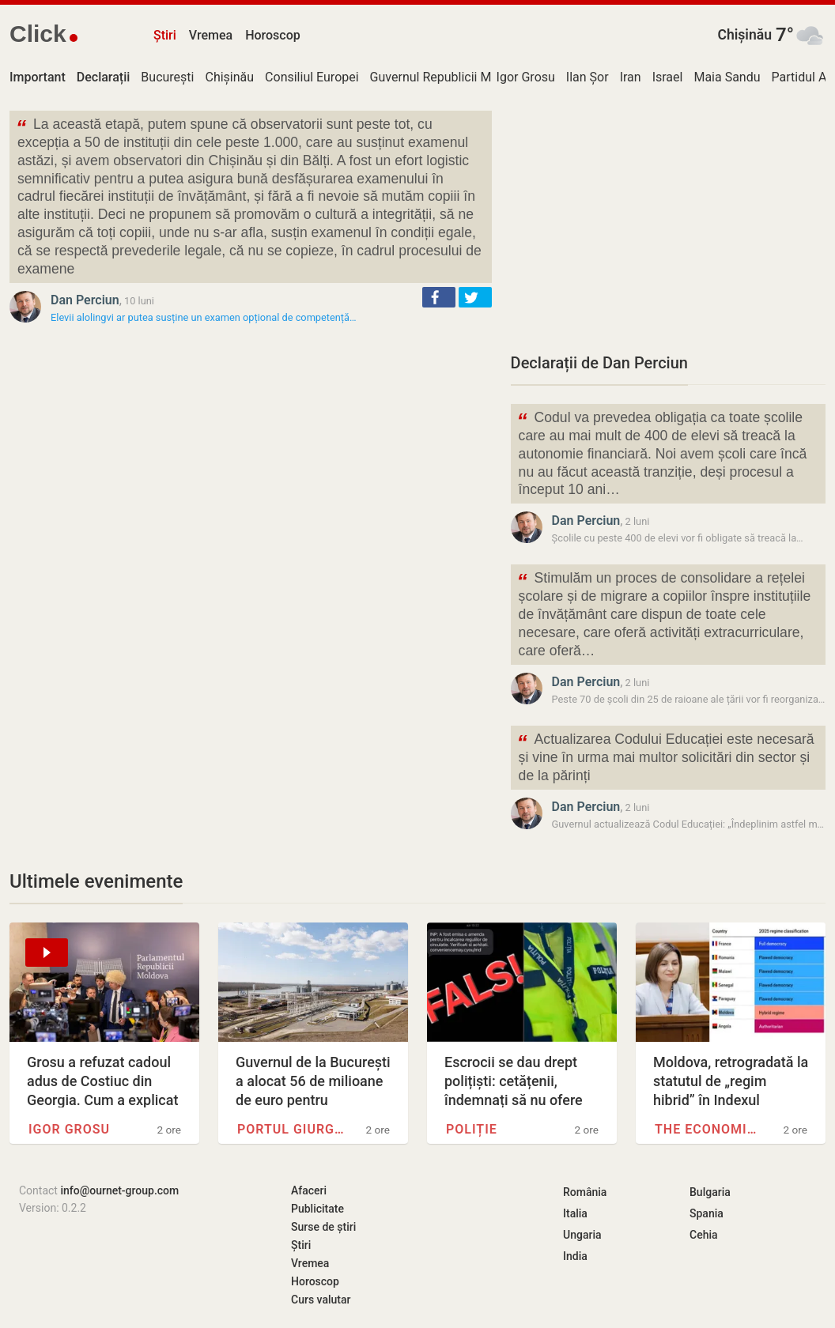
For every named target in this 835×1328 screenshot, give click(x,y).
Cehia (704, 1234)
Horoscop (272, 35)
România (584, 1192)
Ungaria (582, 1234)
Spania (707, 1213)
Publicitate (317, 1208)
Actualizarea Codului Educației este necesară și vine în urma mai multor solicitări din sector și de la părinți (665, 756)
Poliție (471, 1129)
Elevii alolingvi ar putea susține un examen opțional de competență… (204, 317)
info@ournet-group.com (119, 1190)
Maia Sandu (726, 77)
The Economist (708, 1129)
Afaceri (309, 1190)
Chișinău (744, 35)
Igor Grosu (526, 77)
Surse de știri (323, 1226)
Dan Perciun (85, 299)
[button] (438, 297)
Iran (630, 77)
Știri (164, 35)
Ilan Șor (587, 77)
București (167, 77)
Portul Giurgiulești (290, 1129)
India (575, 1256)
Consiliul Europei (312, 77)
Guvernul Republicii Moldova (449, 77)
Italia (575, 1213)
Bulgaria (710, 1192)
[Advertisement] (668, 221)
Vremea (210, 35)
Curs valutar (320, 1299)
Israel (667, 77)
